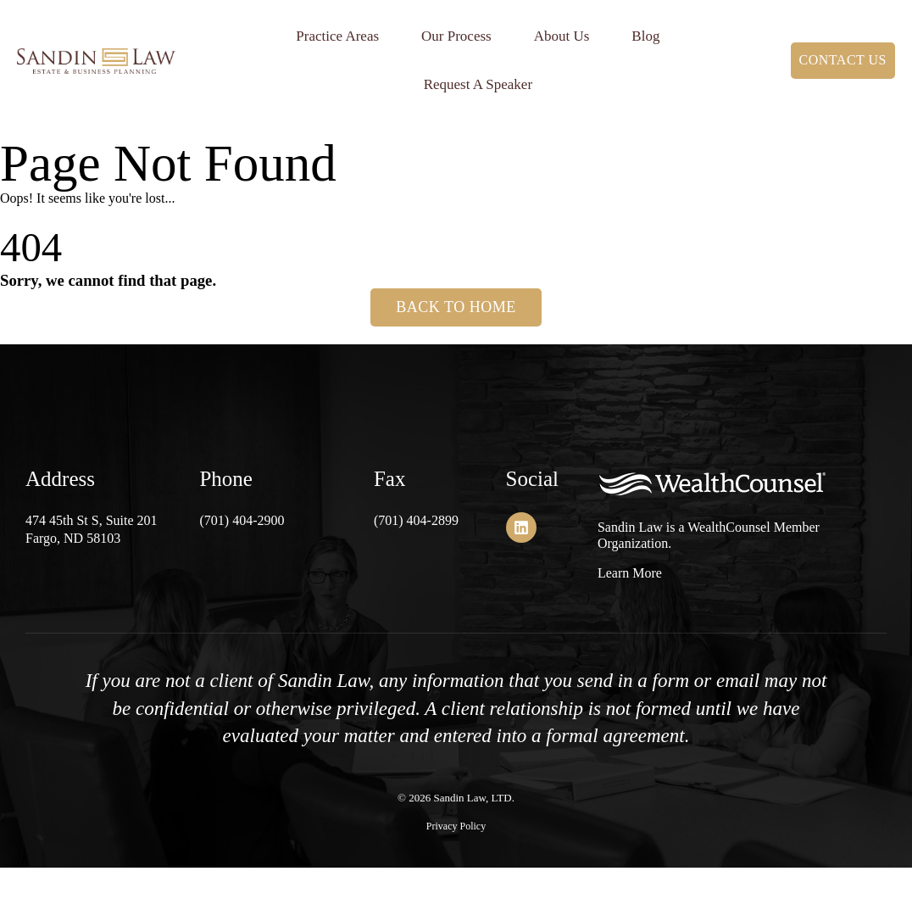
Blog (645, 36)
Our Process (456, 36)
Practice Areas (337, 36)
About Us (562, 36)
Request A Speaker (478, 84)
